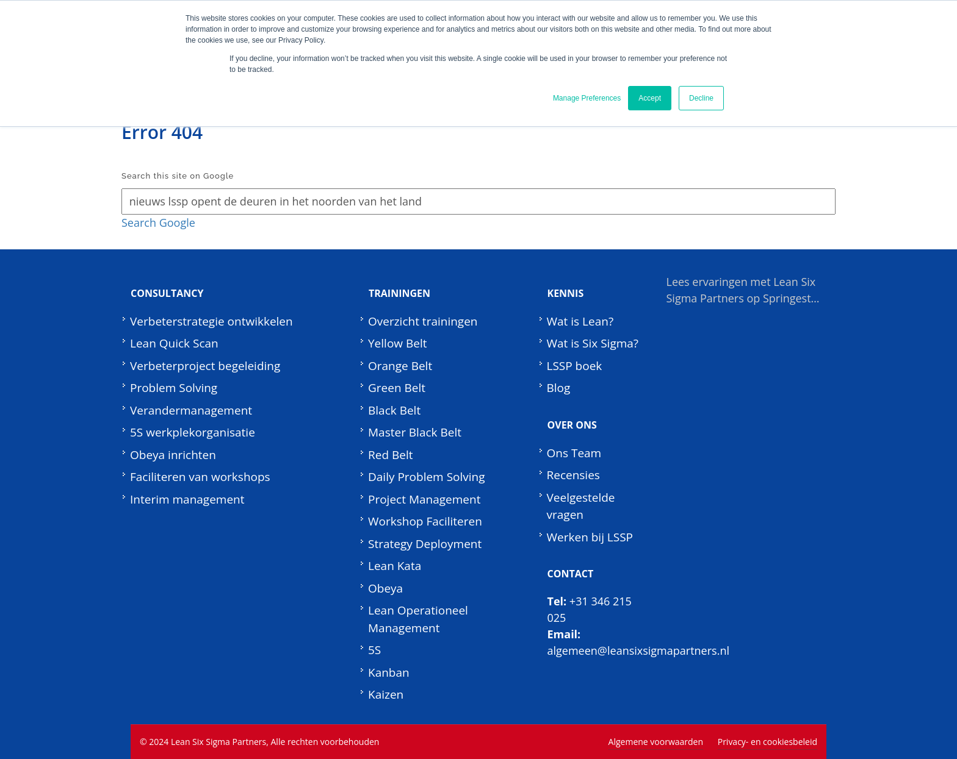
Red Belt (390, 455)
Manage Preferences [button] (587, 98)
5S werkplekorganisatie (192, 432)
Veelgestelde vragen (581, 506)
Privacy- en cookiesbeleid (767, 741)
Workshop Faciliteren (425, 521)
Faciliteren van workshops (200, 477)
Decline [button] (701, 98)
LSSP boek (574, 366)
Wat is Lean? (580, 321)
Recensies (573, 475)
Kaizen (385, 694)
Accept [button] (649, 98)
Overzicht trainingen (423, 321)
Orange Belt (400, 366)
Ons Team (574, 453)
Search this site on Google (177, 175)
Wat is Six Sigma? (593, 343)
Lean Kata (394, 566)
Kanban (389, 672)
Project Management (424, 499)
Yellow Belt (397, 343)
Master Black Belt (414, 432)
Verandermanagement (191, 410)
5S (374, 650)
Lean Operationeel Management (418, 619)
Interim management (187, 499)
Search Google (158, 222)
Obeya (385, 588)
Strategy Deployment (425, 544)
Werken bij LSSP (590, 537)
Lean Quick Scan (174, 343)
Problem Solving (173, 388)
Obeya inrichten (173, 455)
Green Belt (396, 388)
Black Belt (394, 410)
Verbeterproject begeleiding (205, 366)
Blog (559, 388)
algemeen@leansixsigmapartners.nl (638, 650)
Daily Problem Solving (426, 477)
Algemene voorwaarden (656, 741)
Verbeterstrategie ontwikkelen (211, 321)
